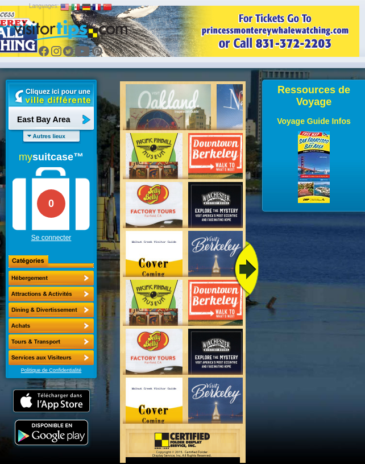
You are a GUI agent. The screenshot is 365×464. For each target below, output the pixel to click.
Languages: (44, 6)
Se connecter (51, 238)
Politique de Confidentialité (51, 370)
